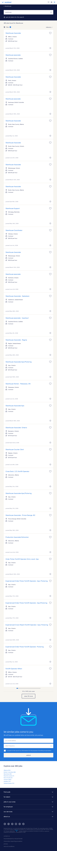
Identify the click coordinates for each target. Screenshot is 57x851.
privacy (6, 843)
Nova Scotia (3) (8, 777)
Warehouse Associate (13, 33)
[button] (28, 792)
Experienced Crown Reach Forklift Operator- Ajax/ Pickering (27, 625)
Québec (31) (7, 781)
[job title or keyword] (28, 12)
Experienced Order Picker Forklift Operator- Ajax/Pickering (26, 603)
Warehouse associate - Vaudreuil (17, 318)
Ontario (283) (7, 779)
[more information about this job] (50, 48)
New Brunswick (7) (9, 775)
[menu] (54, 2)
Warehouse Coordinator (14, 230)
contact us (7, 836)
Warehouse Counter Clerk (15, 449)
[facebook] (12, 824)
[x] (8, 824)
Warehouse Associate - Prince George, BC (20, 515)
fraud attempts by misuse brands (13, 838)
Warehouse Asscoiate (13, 77)
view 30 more (28, 696)
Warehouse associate (13, 55)
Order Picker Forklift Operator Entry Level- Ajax (22, 559)
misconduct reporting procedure (13, 841)
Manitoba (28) (8, 774)
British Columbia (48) (10, 772)
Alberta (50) (7, 770)
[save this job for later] (50, 33)
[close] (51, 12)
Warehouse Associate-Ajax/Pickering (19, 362)
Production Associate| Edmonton (17, 537)
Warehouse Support (13, 208)
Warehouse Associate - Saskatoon (17, 296)
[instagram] (20, 824)
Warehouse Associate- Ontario (16, 427)
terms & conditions (9, 846)
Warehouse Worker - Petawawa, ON (18, 384)
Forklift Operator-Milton (14, 669)
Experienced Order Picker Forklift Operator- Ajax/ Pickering (27, 581)
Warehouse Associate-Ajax (15, 406)
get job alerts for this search (15, 17)
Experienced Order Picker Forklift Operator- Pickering (25, 647)
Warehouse (8, 6)
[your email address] (28, 740)
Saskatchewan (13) (9, 783)
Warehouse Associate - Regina (16, 340)
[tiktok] (23, 824)
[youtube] (16, 824)
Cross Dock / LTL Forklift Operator (17, 471)
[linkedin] (5, 824)
